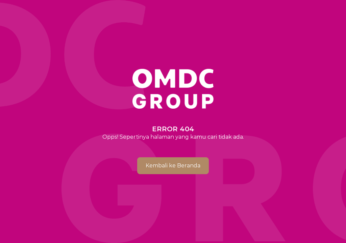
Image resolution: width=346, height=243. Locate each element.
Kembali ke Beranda (173, 165)
